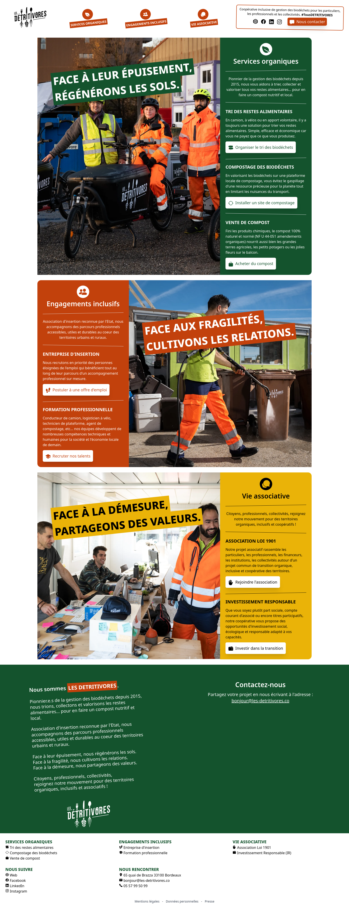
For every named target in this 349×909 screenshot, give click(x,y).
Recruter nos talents (67, 456)
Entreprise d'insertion (139, 847)
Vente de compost (22, 858)
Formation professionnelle (143, 852)
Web (11, 875)
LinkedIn (14, 885)
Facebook (15, 880)
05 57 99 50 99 (133, 885)
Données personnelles (182, 901)
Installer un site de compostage (261, 203)
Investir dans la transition (255, 648)
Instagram (16, 891)
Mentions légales (147, 901)
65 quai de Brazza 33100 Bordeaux (150, 875)
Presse (209, 901)
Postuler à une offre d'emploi (76, 390)
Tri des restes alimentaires (29, 847)
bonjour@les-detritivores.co (260, 701)
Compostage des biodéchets (31, 852)
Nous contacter (307, 22)
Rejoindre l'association (252, 582)
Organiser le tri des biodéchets (260, 147)
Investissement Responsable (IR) (262, 852)
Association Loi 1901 (252, 847)
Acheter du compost (250, 264)
